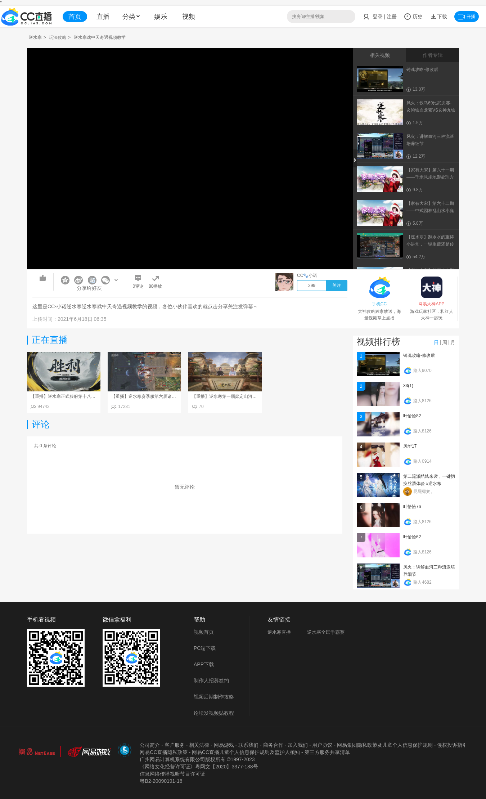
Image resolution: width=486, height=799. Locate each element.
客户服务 (175, 745)
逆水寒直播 (279, 632)
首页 (74, 16)
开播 (466, 16)
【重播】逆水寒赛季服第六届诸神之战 (148, 396)
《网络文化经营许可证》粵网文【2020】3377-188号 (199, 766)
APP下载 (204, 664)
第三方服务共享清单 (327, 752)
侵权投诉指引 (452, 745)
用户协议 (322, 745)
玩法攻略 (57, 37)
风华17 (410, 446)
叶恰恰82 (412, 415)
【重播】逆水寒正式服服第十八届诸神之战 (72, 396)
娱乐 (160, 16)
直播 (102, 16)
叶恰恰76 (412, 506)
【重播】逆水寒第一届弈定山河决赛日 (228, 396)
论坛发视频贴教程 (214, 712)
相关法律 (199, 745)
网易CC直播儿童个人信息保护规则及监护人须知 (246, 752)
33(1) (408, 385)
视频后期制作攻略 (214, 696)
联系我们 (248, 745)
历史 (413, 17)
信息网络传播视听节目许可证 (172, 774)
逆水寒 (35, 37)
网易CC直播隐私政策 (163, 752)
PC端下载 (205, 648)
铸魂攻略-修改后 (419, 355)
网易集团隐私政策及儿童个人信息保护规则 (385, 745)
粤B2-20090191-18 (161, 781)
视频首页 (204, 631)
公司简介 (150, 745)
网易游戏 (224, 745)
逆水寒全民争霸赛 (326, 632)
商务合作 (273, 745)
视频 (188, 16)
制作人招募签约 (211, 680)
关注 (336, 285)
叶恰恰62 (412, 536)
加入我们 (298, 745)
